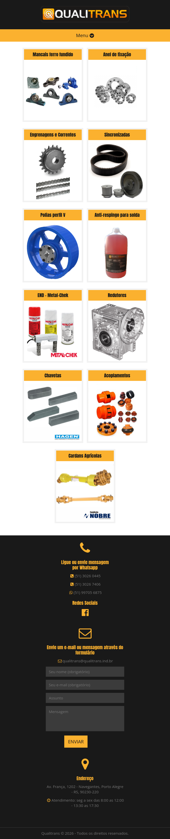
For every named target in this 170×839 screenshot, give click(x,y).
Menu (85, 35)
